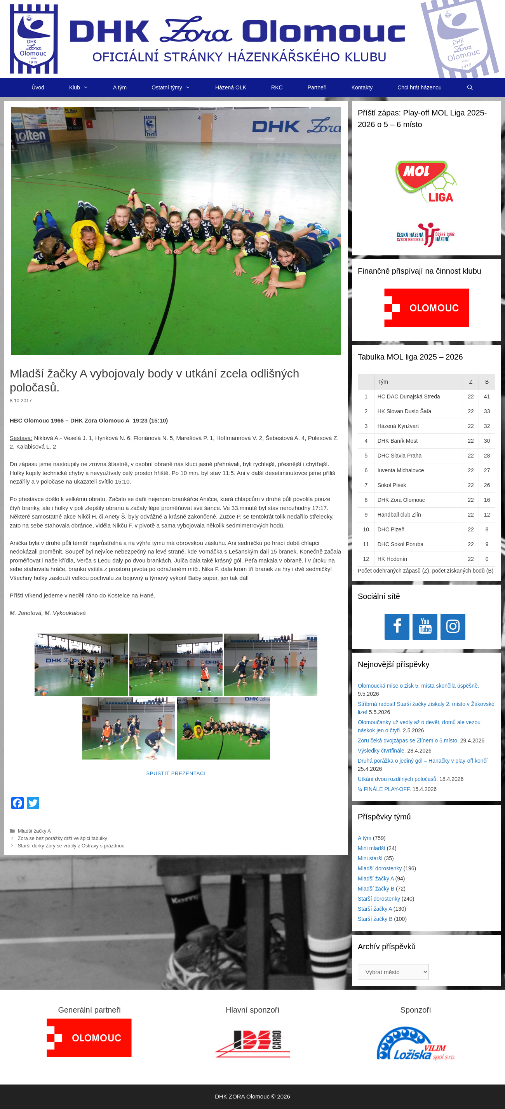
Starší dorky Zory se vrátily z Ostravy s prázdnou (71, 846)
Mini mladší (371, 848)
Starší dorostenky (379, 899)
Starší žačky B (375, 919)
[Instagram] (453, 627)
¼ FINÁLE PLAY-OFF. (384, 789)
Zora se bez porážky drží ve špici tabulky (62, 838)
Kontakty (362, 87)
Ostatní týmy (177, 87)
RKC (277, 87)
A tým (120, 87)
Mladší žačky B (376, 888)
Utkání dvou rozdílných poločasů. (398, 779)
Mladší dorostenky (380, 868)
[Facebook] (397, 627)
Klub (85, 87)
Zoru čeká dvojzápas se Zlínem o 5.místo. (408, 740)
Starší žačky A (375, 909)
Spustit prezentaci (175, 773)
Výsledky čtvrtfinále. (382, 750)
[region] (426, 311)
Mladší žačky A (34, 831)
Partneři (317, 87)
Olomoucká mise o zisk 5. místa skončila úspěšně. (418, 686)
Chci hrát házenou (419, 87)
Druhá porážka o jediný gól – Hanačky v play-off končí (423, 761)
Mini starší (370, 858)
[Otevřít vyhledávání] (470, 87)
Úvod (37, 87)
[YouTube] (425, 627)
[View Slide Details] (426, 307)
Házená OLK (230, 87)
